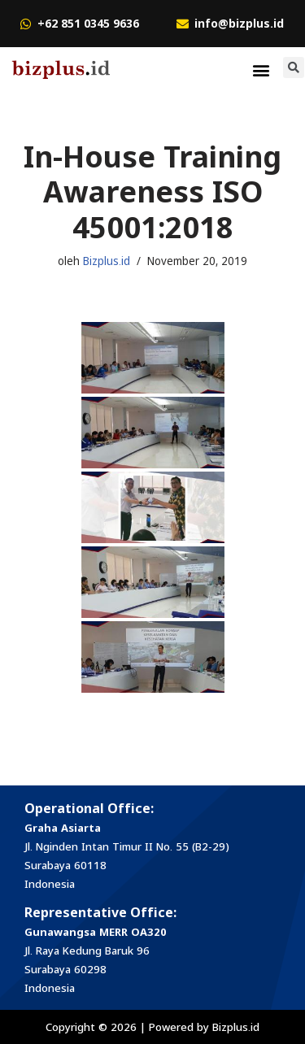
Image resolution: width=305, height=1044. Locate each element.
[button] (261, 69)
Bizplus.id (106, 261)
